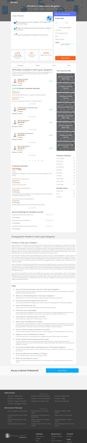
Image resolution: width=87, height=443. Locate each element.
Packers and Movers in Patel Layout (63, 420)
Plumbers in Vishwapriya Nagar (40, 396)
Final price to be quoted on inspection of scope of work (32, 35)
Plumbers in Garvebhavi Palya (40, 401)
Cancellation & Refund (56, 436)
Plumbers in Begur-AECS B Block (17, 401)
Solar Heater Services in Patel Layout (39, 412)
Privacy (53, 438)
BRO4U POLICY (56, 434)
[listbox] (70, 23)
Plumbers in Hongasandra (15, 398)
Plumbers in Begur (60, 398)
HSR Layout (65, 161)
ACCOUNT (70, 434)
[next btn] (42, 160)
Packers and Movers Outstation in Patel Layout (40, 420)
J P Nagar (65, 175)
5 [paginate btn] (38, 160)
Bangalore (69, 442)
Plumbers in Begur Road (62, 396)
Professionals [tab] (20, 65)
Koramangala (65, 158)
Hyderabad (65, 191)
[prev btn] (23, 160)
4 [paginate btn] (35, 160)
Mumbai (65, 197)
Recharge (38, 438)
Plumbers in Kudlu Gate (62, 401)
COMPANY (39, 434)
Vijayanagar (65, 178)
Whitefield (65, 164)
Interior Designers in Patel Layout (17, 411)
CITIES (69, 439)
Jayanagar (65, 173)
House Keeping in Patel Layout (16, 424)
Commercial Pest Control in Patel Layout (17, 416)
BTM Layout (65, 181)
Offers (37, 440)
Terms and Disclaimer (56, 440)
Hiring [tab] (53, 65)
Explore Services (40, 436)
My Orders (69, 436)
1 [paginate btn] (26, 160)
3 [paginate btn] (32, 160)
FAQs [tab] (69, 65)
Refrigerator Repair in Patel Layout (62, 412)
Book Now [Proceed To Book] (68, 58)
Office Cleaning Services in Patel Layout (17, 420)
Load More (32, 104)
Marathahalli (65, 167)
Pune (65, 194)
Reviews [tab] (38, 65)
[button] (65, 14)
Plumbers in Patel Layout (15, 396)
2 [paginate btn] (29, 160)
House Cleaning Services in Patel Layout (64, 424)
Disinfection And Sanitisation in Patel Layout (40, 416)
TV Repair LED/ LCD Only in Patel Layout (40, 424)
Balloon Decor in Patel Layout (63, 415)
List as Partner (62, 370)
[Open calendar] (64, 22)
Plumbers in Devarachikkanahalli (40, 398)
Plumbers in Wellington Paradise (17, 403)
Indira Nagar (65, 184)
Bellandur (65, 170)
